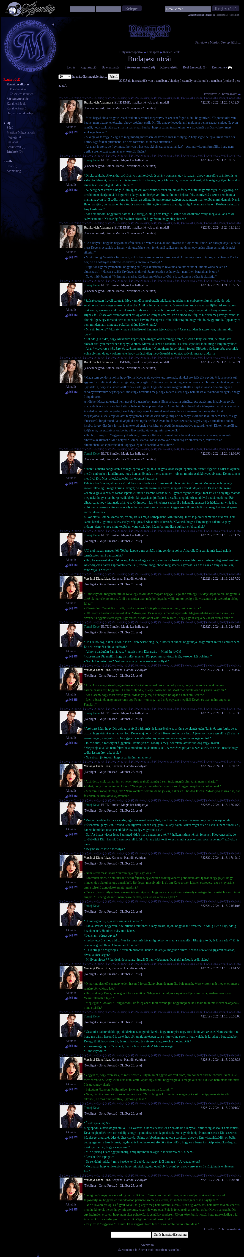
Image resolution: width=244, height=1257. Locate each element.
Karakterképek (16, 103)
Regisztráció (88, 67)
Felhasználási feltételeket (227, 15)
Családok (13, 142)
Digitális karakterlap (20, 113)
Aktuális (71, 127)
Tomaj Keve (92, 160)
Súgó (10, 127)
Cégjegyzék (14, 137)
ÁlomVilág (14, 171)
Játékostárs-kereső (140, 67)
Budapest (153, 52)
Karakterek (14, 147)
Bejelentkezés (111, 67)
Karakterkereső (16, 108)
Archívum (147, 1245)
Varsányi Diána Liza (97, 578)
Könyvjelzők (168, 67)
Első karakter (18, 89)
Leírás (71, 67)
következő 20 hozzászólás (222, 94)
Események (222, 67)
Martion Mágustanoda (21, 132)
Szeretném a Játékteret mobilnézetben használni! (149, 1250)
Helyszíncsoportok (131, 52)
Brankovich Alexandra (98, 102)
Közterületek (171, 52)
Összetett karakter (21, 94)
